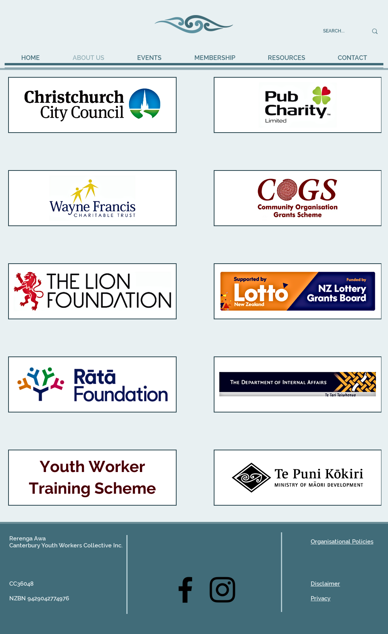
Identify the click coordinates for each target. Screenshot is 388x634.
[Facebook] (185, 590)
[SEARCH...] (339, 31)
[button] (149, 58)
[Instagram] (222, 590)
